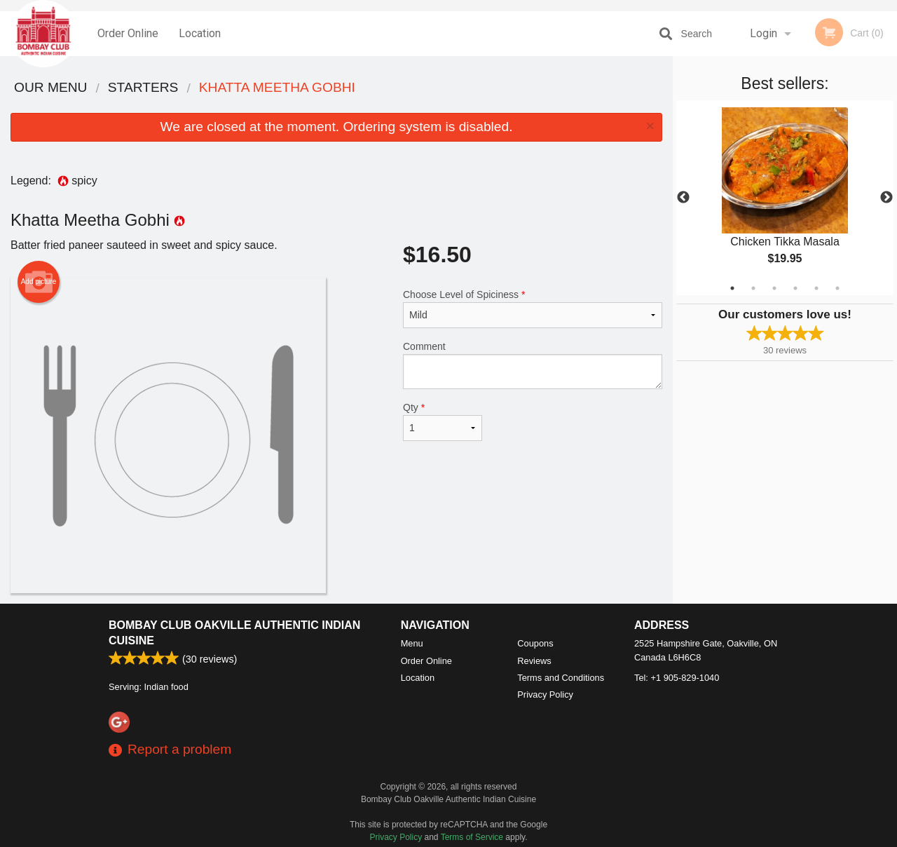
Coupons (535, 643)
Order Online (127, 33)
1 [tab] (732, 288)
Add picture (39, 282)
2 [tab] (753, 288)
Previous (683, 198)
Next (886, 198)
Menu (412, 643)
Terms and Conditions (560, 677)
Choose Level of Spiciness (532, 308)
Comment (532, 365)
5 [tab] (816, 288)
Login (763, 33)
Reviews (534, 661)
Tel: (676, 677)
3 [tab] (774, 288)
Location (200, 33)
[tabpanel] (785, 198)
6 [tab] (837, 288)
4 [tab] (795, 288)
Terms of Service (472, 837)
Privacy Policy (545, 694)
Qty (442, 421)
